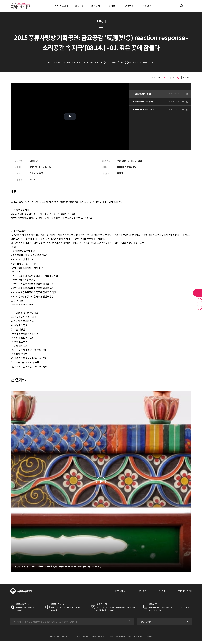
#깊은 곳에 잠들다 (157, 63)
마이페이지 (189, 6)
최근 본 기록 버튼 (199, 307)
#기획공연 (64, 63)
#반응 (127, 63)
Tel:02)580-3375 (81, 638)
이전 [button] (183, 386)
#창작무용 (88, 63)
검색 (129, 623)
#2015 (40, 63)
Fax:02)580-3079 (99, 638)
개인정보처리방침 (111, 593)
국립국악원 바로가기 (183, 593)
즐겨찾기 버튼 (199, 300)
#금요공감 (76, 63)
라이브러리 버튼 (197, 293)
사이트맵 (158, 593)
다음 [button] (188, 386)
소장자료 (79, 5)
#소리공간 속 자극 (140, 63)
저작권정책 (136, 593)
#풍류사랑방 (51, 63)
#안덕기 (99, 63)
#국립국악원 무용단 (113, 63)
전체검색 (181, 6)
